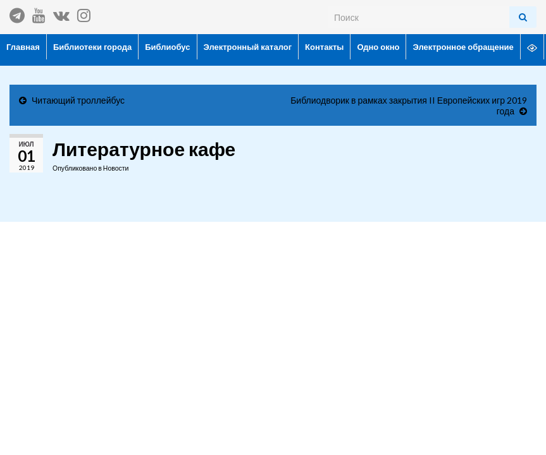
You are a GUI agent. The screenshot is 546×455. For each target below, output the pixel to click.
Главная (23, 47)
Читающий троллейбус (78, 100)
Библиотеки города (92, 47)
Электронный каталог (248, 47)
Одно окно (378, 47)
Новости (116, 168)
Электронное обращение (463, 47)
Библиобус (167, 47)
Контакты (324, 47)
